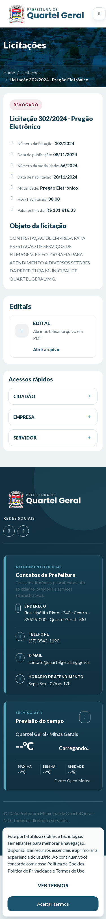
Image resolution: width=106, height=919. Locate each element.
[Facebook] (23, 531)
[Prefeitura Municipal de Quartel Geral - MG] (45, 14)
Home (9, 72)
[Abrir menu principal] (99, 13)
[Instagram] (9, 531)
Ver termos (53, 885)
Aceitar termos (53, 904)
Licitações (30, 72)
